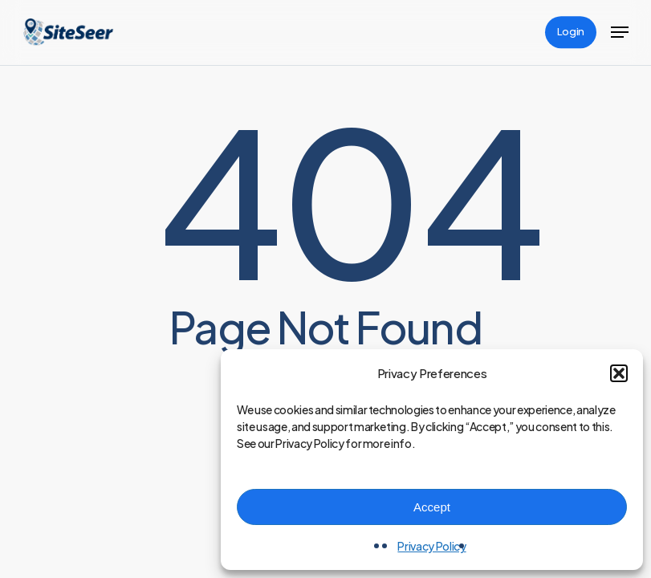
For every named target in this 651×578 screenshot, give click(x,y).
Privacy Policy (431, 546)
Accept (431, 507)
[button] (619, 373)
